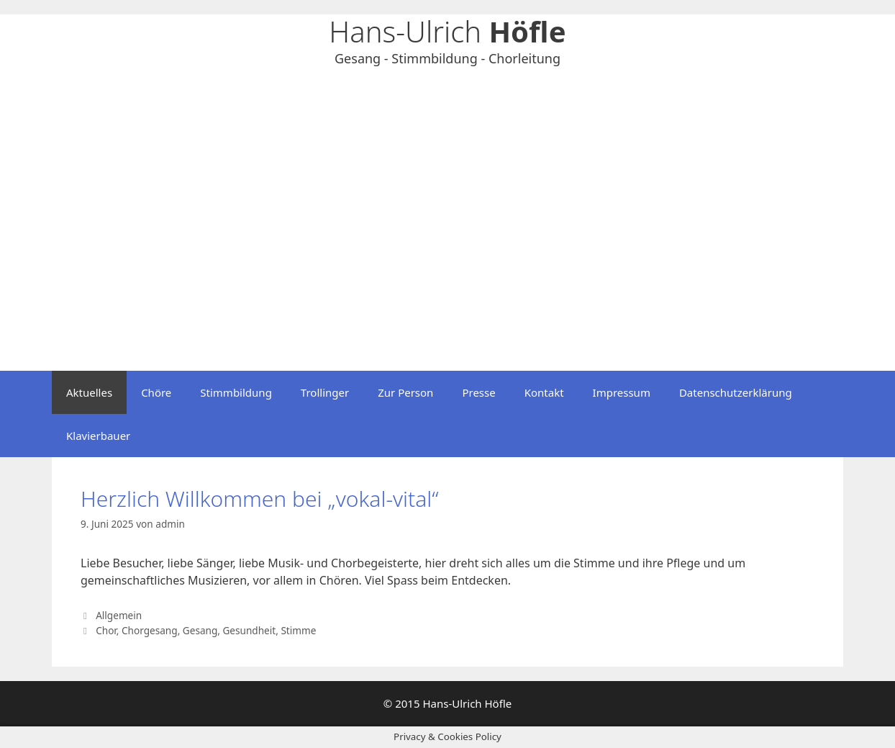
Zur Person (405, 392)
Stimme (298, 630)
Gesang (200, 630)
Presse (478, 392)
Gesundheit (249, 630)
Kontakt (544, 392)
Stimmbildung (236, 392)
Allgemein (119, 615)
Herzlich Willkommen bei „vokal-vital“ (260, 498)
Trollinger (325, 392)
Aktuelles (89, 392)
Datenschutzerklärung (735, 392)
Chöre (156, 392)
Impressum (621, 392)
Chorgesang (150, 630)
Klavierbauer (98, 435)
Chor (106, 630)
